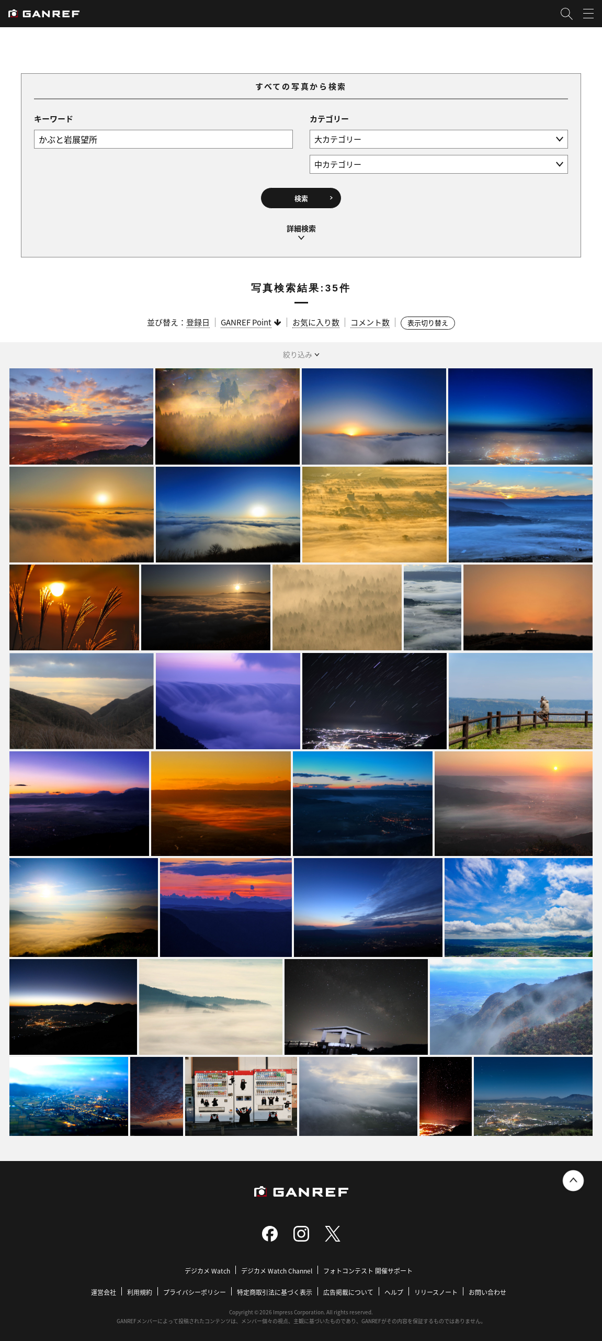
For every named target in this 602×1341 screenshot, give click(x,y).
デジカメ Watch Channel (276, 1266)
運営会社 (103, 1287)
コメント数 (370, 317)
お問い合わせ (487, 1287)
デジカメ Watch (207, 1266)
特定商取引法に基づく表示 (274, 1287)
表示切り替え (427, 318)
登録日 (198, 317)
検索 (301, 197)
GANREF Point (246, 317)
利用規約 (139, 1287)
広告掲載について (348, 1287)
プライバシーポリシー (194, 1287)
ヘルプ (393, 1287)
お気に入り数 (315, 317)
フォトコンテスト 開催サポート (368, 1266)
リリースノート (436, 1287)
